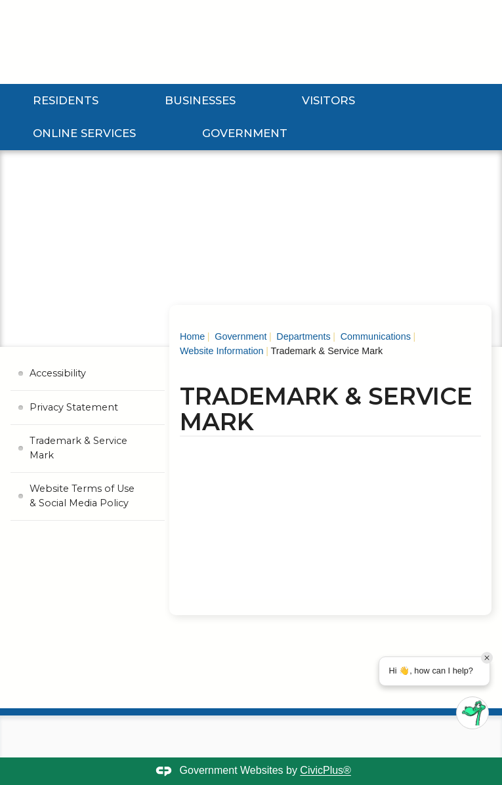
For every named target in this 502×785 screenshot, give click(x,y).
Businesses (200, 100)
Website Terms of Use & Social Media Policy (82, 496)
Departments (302, 336)
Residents (65, 100)
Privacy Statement (74, 407)
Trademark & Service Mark (78, 448)
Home (192, 336)
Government (244, 133)
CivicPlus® (325, 770)
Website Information (222, 351)
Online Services (84, 133)
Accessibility (58, 373)
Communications (374, 336)
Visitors (328, 100)
